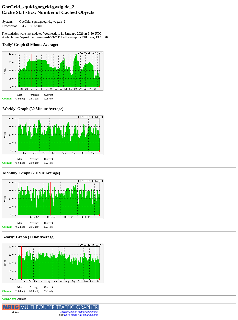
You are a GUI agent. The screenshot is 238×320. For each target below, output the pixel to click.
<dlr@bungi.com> (88, 314)
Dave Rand (70, 314)
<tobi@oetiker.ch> (88, 311)
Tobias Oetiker (68, 311)
